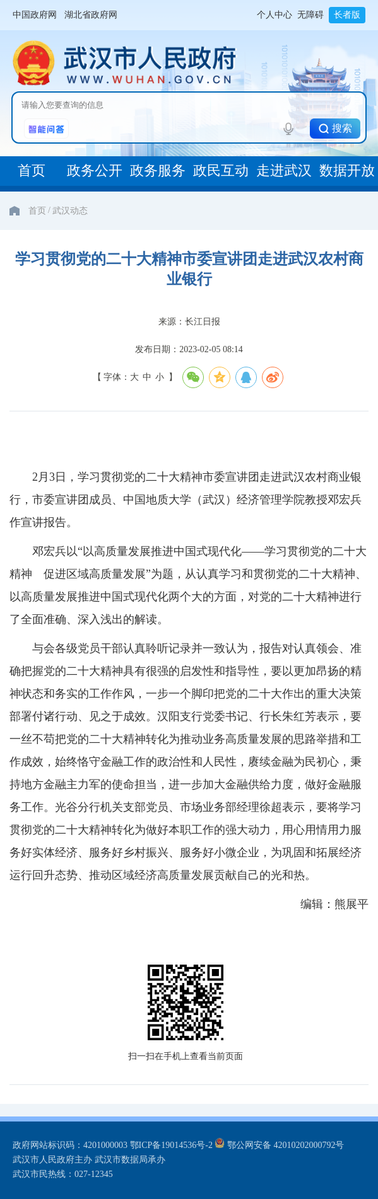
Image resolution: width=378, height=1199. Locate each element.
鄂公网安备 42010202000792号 (279, 1145)
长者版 (347, 15)
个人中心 (274, 15)
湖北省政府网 (90, 15)
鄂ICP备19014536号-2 (171, 1145)
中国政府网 (35, 15)
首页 (37, 210)
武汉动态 (70, 210)
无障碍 (310, 15)
